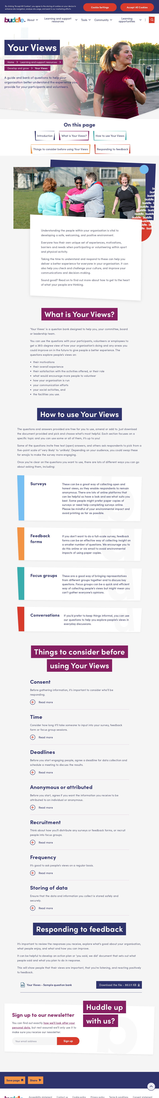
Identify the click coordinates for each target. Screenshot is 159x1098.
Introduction (45, 137)
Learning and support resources (60, 21)
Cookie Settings (100, 7)
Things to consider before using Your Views (60, 150)
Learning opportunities (130, 21)
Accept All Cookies (137, 7)
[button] (14, 1081)
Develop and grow (18, 69)
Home (10, 63)
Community (103, 21)
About (32, 21)
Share (33, 1081)
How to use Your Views (110, 137)
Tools (86, 21)
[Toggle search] (152, 21)
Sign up (68, 1042)
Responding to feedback (112, 150)
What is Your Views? (74, 137)
